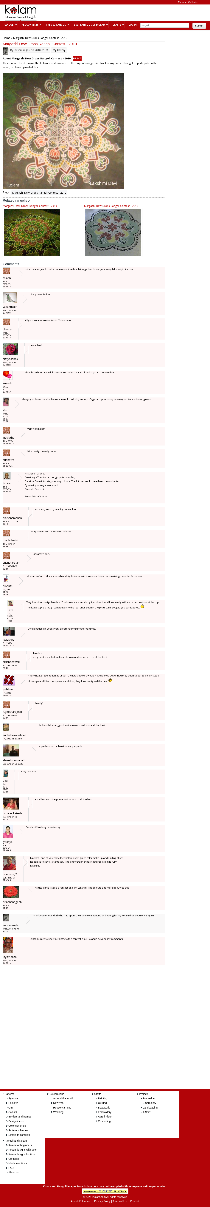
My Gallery (59, 50)
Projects (144, 1093)
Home (6, 38)
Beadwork (104, 1107)
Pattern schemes (18, 1130)
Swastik (12, 1112)
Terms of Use (120, 1201)
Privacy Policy (102, 1201)
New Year (58, 1102)
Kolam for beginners (20, 1145)
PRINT (77, 58)
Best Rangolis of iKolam (89, 24)
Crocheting (104, 1121)
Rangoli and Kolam (16, 1140)
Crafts (116, 24)
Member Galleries (188, 2)
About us (13, 1172)
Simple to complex (19, 1134)
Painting (103, 1098)
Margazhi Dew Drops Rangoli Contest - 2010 (39, 192)
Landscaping (150, 1107)
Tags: (6, 192)
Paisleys (13, 1102)
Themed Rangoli (55, 24)
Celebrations (56, 1093)
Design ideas (16, 1121)
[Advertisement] (109, 12)
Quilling (102, 1102)
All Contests (29, 24)
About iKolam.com (81, 1201)
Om (10, 1107)
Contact (134, 1201)
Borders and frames (19, 1116)
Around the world (63, 1098)
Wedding (58, 1112)
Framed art (149, 1098)
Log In (133, 24)
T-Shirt (146, 1112)
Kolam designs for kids (21, 1154)
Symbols (13, 1098)
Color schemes (17, 1125)
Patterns (9, 1093)
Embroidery (104, 1112)
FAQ (11, 1167)
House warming (62, 1107)
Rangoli (8, 24)
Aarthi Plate (104, 1116)
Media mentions (17, 1163)
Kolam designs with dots (22, 1149)
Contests (13, 1158)
